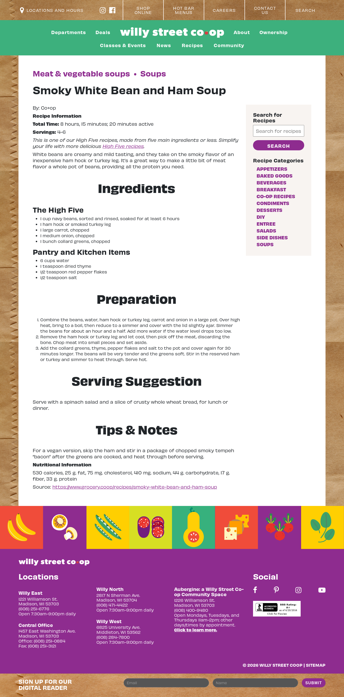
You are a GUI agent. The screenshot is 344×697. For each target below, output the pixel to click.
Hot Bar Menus (184, 10)
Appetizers (272, 169)
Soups (265, 244)
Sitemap (316, 665)
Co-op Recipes (276, 196)
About (242, 32)
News (164, 45)
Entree (266, 224)
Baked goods (275, 176)
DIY (261, 217)
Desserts (269, 210)
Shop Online (143, 10)
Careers (224, 10)
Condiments (273, 203)
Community (229, 45)
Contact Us (265, 10)
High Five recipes (123, 146)
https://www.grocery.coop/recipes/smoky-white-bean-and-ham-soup (134, 487)
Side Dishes (272, 237)
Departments (68, 32)
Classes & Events (123, 45)
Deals (102, 32)
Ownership (273, 32)
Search (305, 10)
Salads (266, 230)
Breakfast (271, 189)
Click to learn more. (195, 629)
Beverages (271, 182)
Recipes (192, 45)
